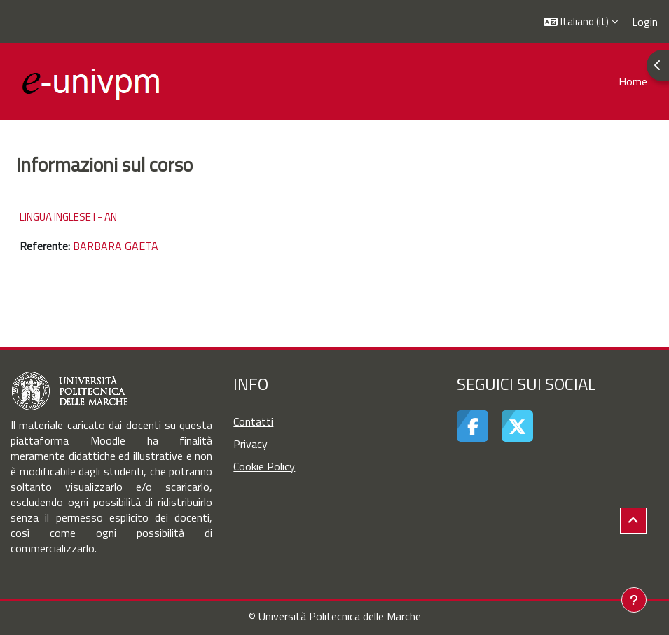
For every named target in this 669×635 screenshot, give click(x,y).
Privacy (250, 443)
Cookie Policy (264, 466)
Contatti (253, 421)
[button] (580, 21)
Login (645, 21)
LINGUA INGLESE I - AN (68, 217)
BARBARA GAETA (115, 245)
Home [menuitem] (633, 81)
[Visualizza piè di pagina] (634, 600)
